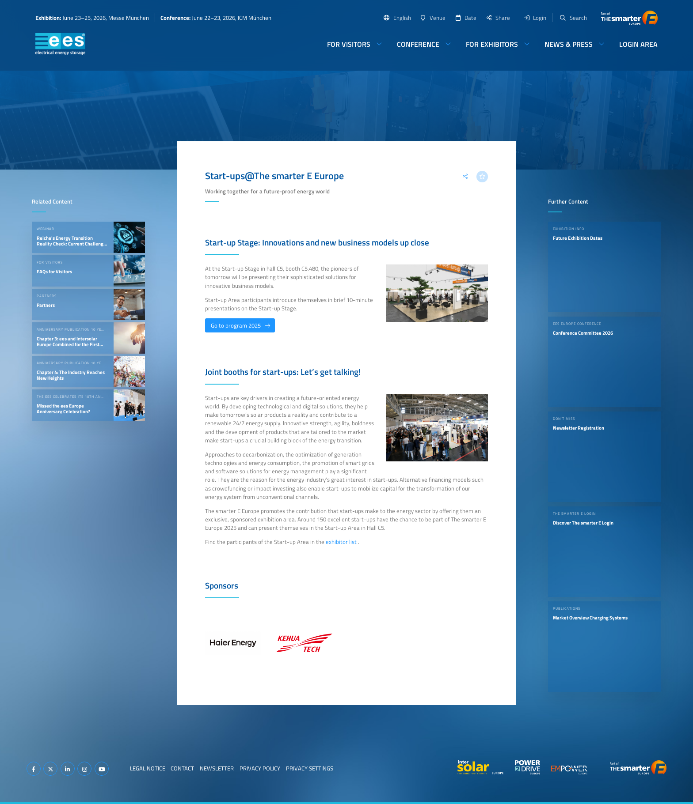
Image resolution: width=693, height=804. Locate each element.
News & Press (568, 44)
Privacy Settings (309, 768)
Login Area (638, 44)
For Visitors (348, 44)
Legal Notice (147, 768)
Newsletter (217, 768)
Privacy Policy (260, 768)
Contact (182, 768)
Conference (418, 44)
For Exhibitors (492, 44)
